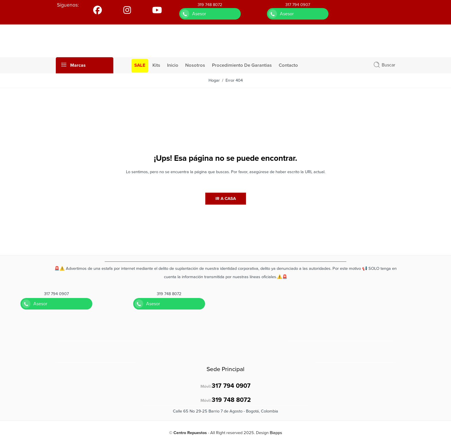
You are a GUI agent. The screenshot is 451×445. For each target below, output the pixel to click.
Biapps (276, 432)
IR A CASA (225, 198)
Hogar (214, 80)
